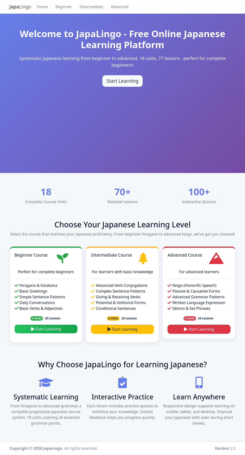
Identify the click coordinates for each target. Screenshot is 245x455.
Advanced (119, 6)
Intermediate (91, 6)
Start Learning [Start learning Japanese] (122, 81)
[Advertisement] (122, 122)
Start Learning (46, 329)
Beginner (64, 6)
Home (42, 6)
